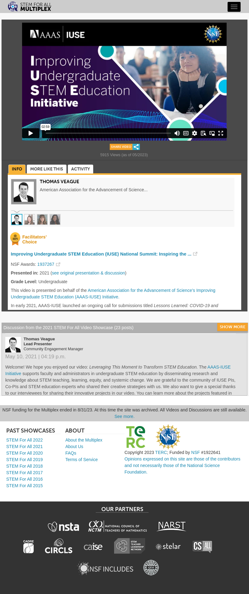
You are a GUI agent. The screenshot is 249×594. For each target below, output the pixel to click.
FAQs (70, 453)
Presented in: (25, 272)
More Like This (46, 169)
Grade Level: (24, 281)
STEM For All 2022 (24, 440)
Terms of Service (81, 459)
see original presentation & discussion (88, 272)
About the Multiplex (83, 440)
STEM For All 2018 (24, 466)
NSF (195, 452)
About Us (74, 446)
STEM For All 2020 (24, 453)
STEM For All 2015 (24, 485)
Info (17, 169)
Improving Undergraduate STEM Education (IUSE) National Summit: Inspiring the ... (101, 254)
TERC (161, 452)
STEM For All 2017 (24, 472)
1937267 (45, 264)
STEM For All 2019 (24, 459)
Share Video (121, 147)
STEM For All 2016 (24, 479)
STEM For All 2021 (24, 446)
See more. (124, 416)
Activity (80, 169)
